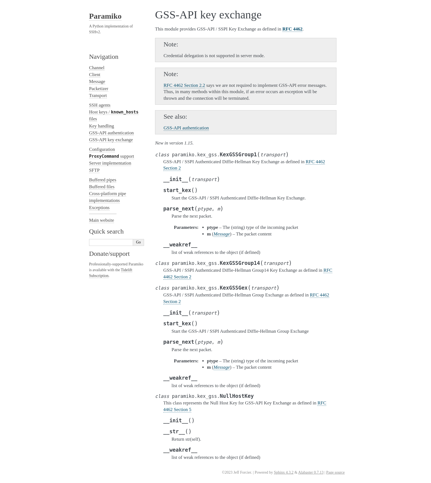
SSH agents (99, 105)
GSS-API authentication (111, 132)
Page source (335, 472)
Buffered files (101, 186)
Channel (96, 67)
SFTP (94, 170)
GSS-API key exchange (111, 139)
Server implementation (110, 163)
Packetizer (98, 88)
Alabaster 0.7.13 (311, 472)
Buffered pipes (102, 179)
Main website (101, 220)
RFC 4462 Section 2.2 (184, 85)
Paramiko (105, 16)
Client (94, 74)
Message (97, 81)
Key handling (101, 126)
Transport (98, 95)
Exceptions (99, 207)
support (111, 156)
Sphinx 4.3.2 (283, 472)
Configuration (102, 149)
